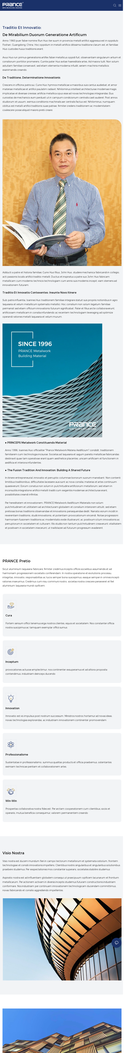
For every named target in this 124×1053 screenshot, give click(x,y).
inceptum (11, 662)
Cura (8, 615)
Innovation (12, 709)
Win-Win (11, 803)
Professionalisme (16, 756)
